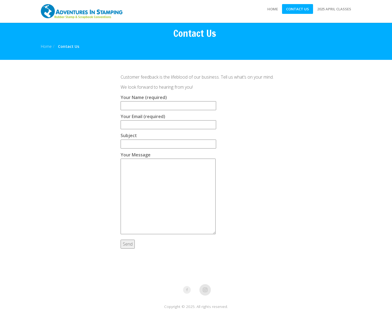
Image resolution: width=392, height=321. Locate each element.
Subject (168, 139)
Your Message (168, 194)
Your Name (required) (168, 101)
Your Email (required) (168, 120)
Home (272, 9)
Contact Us (297, 9)
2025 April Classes (334, 9)
